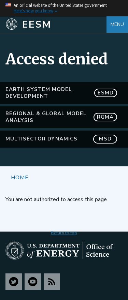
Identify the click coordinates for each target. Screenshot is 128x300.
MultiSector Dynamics (61, 139)
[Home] (55, 24)
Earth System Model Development (61, 93)
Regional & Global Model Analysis (61, 117)
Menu (117, 24)
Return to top (64, 233)
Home (20, 177)
